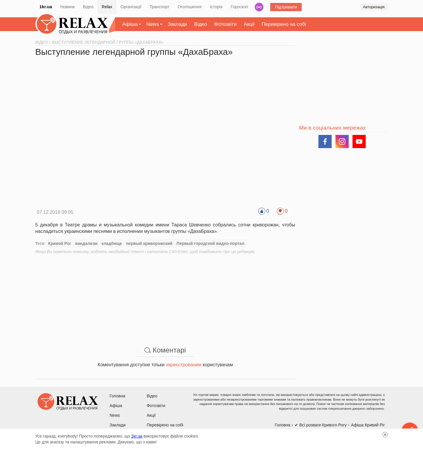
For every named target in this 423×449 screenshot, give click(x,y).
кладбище (112, 243)
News (152, 24)
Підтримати (286, 7)
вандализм (86, 243)
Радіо (259, 7)
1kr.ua (45, 6)
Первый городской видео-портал (210, 243)
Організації (130, 6)
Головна (117, 396)
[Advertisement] (165, 296)
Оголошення (190, 6)
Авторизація (374, 7)
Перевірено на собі (284, 24)
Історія (216, 6)
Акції (249, 24)
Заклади (177, 24)
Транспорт (159, 6)
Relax (107, 6)
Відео (88, 6)
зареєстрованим (183, 364)
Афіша (129, 24)
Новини (67, 6)
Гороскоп (239, 6)
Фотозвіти (225, 24)
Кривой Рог (59, 243)
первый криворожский (149, 243)
